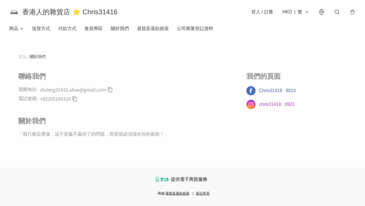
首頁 (22, 56)
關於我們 (120, 28)
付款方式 (67, 28)
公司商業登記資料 (195, 28)
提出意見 (203, 193)
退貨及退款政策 (153, 28)
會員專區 (93, 28)
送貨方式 (41, 28)
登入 (262, 11)
